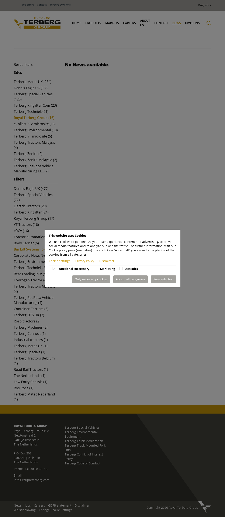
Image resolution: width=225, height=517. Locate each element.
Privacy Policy (85, 261)
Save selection (163, 279)
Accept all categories (130, 279)
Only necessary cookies (91, 279)
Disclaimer (106, 261)
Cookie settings (60, 261)
